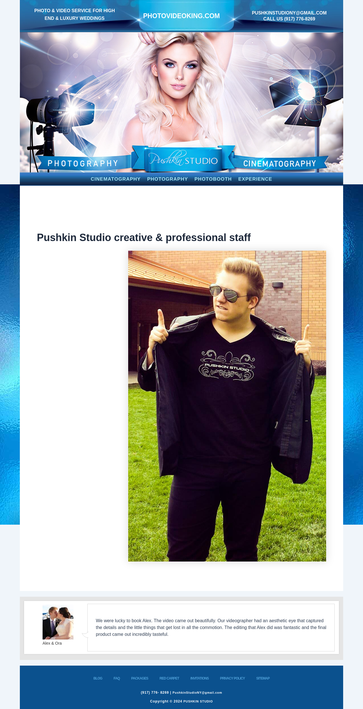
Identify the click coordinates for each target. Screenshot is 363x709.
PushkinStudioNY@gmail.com (289, 12)
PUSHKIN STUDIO (198, 701)
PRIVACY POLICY (232, 678)
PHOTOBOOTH (213, 179)
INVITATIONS (199, 678)
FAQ (117, 678)
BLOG (97, 678)
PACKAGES (139, 678)
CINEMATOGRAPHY (116, 179)
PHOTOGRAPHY (167, 179)
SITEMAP (262, 678)
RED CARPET (169, 678)
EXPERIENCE (255, 179)
